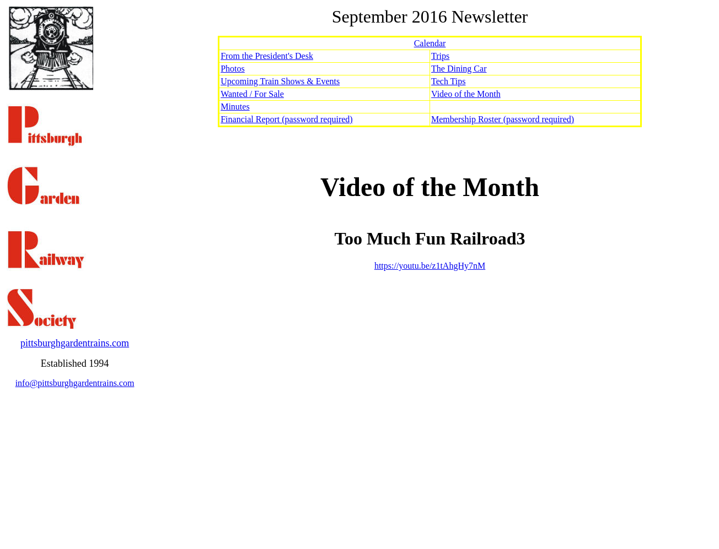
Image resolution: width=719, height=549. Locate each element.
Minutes (235, 106)
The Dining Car (458, 68)
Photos (233, 68)
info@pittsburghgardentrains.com (75, 383)
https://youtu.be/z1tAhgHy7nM (429, 265)
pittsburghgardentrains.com (74, 343)
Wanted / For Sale (252, 94)
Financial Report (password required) (286, 119)
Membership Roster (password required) (502, 119)
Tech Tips (448, 81)
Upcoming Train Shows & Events (280, 81)
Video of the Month (466, 94)
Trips (440, 56)
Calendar (430, 43)
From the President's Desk (267, 56)
